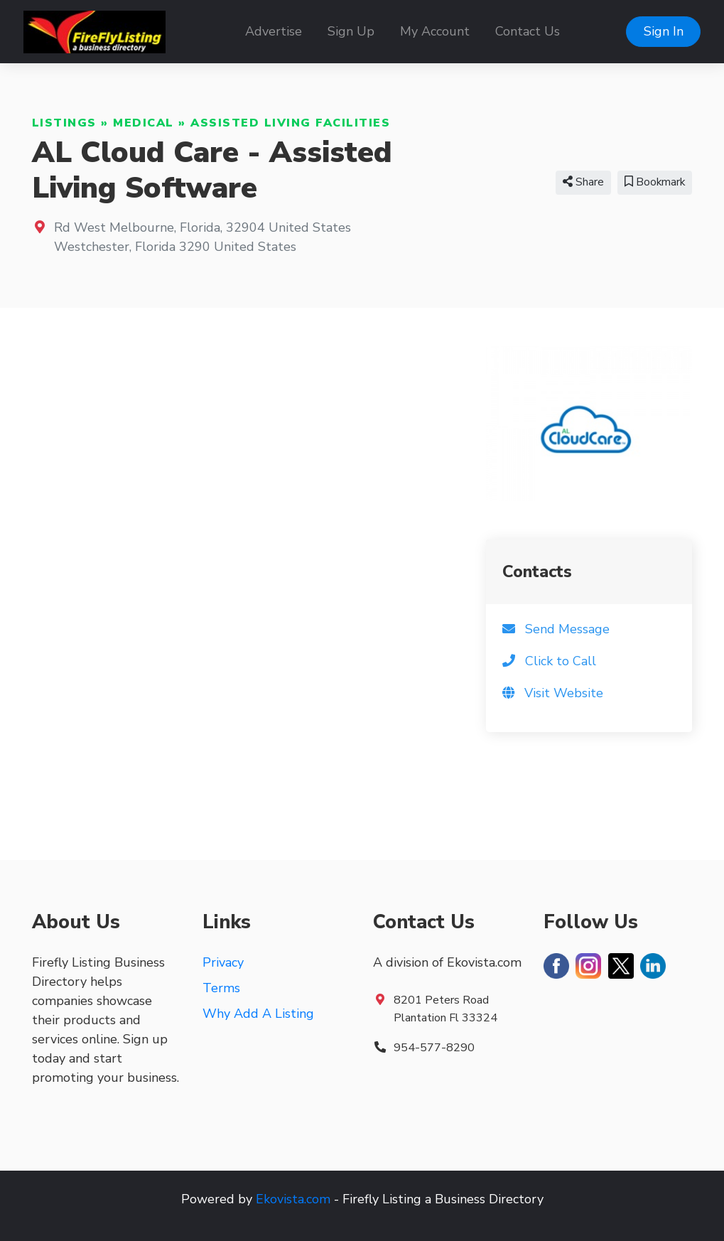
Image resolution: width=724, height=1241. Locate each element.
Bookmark (655, 182)
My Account (435, 31)
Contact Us (527, 31)
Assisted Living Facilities (290, 123)
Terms (221, 987)
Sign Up (351, 31)
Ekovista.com (293, 1199)
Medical (143, 123)
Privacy (223, 962)
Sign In (664, 31)
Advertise (273, 31)
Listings (64, 123)
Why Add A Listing (258, 1013)
